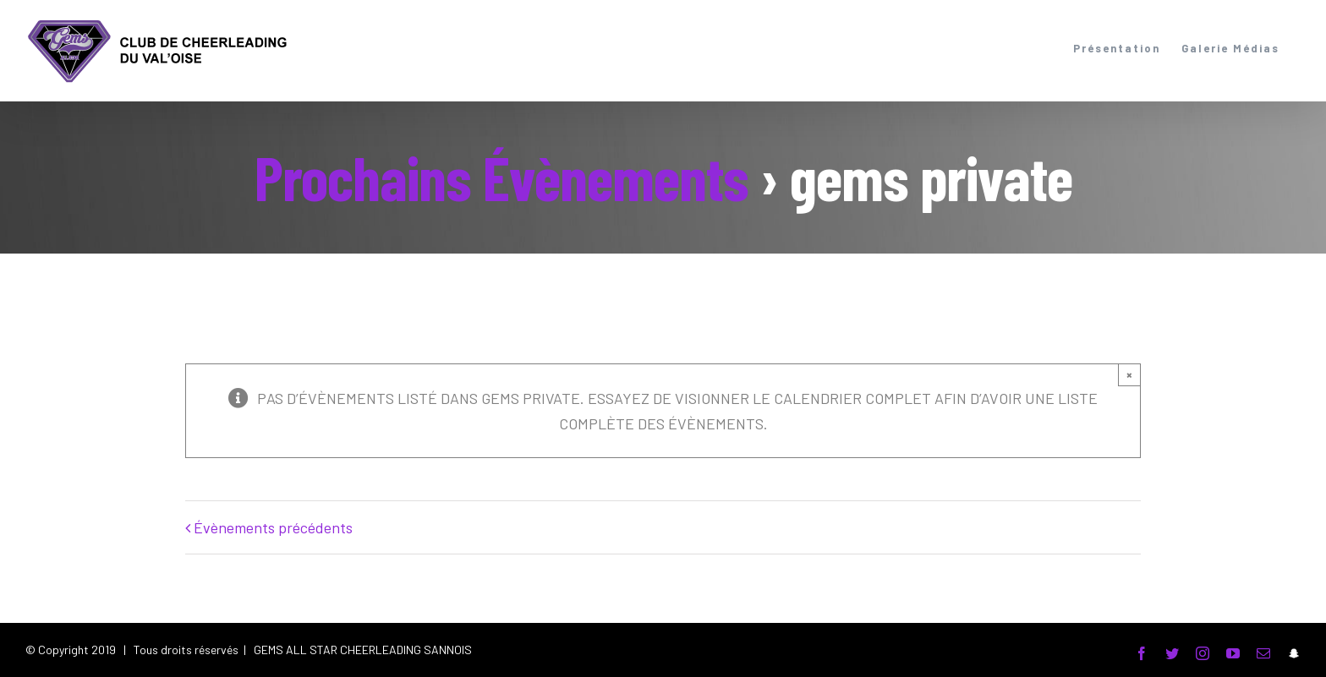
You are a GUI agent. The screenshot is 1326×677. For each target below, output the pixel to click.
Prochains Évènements (501, 176)
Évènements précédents (273, 527)
